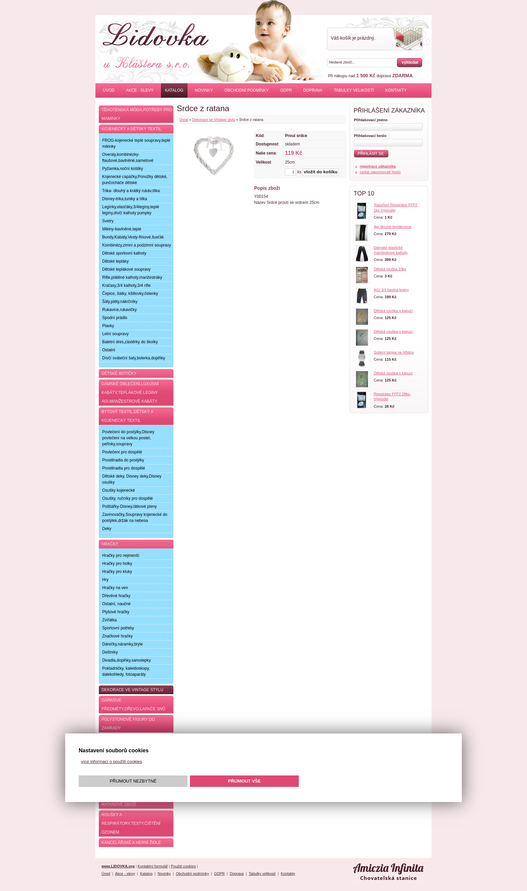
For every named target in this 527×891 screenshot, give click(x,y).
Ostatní (108, 350)
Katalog (174, 90)
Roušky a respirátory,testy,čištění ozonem (131, 823)
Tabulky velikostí (354, 90)
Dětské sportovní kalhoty (124, 253)
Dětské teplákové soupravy (126, 269)
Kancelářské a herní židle (131, 842)
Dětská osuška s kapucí (393, 311)
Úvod (109, 90)
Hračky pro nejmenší (120, 555)
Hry (105, 579)
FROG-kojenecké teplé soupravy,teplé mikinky (136, 143)
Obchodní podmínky (247, 90)
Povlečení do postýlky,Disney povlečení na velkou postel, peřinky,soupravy (128, 438)
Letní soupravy (115, 333)
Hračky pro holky (117, 563)
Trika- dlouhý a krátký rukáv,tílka (131, 190)
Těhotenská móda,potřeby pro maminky (137, 114)
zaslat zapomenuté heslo (380, 172)
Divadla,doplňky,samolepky (126, 660)
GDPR (286, 90)
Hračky (110, 544)
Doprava (312, 90)
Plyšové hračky (115, 612)
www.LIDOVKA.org (118, 866)
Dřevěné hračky (116, 595)
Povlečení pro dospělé (122, 452)
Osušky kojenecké (118, 490)
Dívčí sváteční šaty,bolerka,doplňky (133, 358)
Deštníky (110, 652)
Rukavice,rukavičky (119, 309)
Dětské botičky (119, 373)
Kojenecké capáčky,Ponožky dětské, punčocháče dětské (134, 179)
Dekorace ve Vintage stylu (213, 120)
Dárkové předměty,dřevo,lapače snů (133, 704)
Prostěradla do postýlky (123, 460)
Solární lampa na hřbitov (394, 352)
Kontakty (396, 90)
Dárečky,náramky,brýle (122, 644)
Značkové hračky (117, 636)
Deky (106, 528)
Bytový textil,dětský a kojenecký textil (127, 416)
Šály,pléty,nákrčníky (119, 301)
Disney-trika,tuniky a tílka (124, 198)
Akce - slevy (140, 90)
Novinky (204, 90)
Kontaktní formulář (153, 866)
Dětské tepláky (115, 261)
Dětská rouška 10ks (390, 269)
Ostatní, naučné (116, 604)
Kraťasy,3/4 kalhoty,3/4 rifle (126, 285)
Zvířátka (109, 620)
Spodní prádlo (114, 317)
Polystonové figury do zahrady (128, 723)
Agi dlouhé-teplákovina (392, 227)
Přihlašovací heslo (370, 136)
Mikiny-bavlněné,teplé (121, 229)
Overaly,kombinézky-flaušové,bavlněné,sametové (127, 157)
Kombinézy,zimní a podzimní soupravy (136, 245)
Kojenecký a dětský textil (131, 129)
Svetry (108, 221)
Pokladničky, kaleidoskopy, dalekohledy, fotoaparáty (126, 671)
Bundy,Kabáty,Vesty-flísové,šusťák (133, 237)
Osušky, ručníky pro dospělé (127, 498)
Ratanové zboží (119, 804)
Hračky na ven (115, 587)
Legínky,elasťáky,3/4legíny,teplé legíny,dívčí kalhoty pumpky (130, 210)
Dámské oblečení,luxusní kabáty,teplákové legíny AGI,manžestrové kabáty (130, 393)
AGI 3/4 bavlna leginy (391, 290)
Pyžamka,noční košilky (122, 168)
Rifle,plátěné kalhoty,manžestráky (132, 277)
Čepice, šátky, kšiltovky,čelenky (130, 293)
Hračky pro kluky (117, 571)
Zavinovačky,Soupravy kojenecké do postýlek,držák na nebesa (134, 517)
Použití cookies (183, 866)
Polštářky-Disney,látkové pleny (129, 506)
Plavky (108, 325)
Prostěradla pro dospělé (123, 468)
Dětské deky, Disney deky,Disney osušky (131, 479)
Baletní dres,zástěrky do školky (130, 342)
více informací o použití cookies (111, 761)
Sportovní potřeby (118, 628)
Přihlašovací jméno (371, 120)
